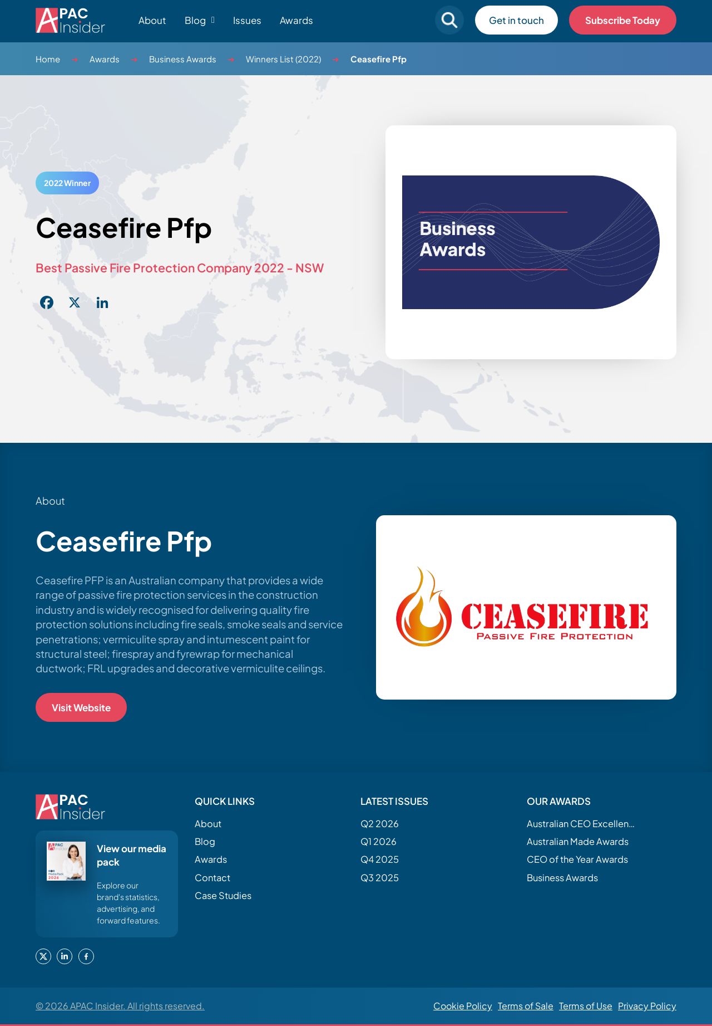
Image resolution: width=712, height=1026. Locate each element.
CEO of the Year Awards (577, 859)
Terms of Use (585, 1006)
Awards (296, 20)
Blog (205, 841)
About (152, 20)
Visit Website (81, 707)
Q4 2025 (379, 859)
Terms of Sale (525, 1006)
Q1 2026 (378, 841)
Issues (247, 20)
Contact (212, 877)
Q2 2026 (379, 823)
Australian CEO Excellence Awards (582, 823)
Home (48, 58)
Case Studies (223, 895)
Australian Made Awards (578, 841)
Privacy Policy (647, 1006)
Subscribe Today (622, 20)
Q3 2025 (379, 877)
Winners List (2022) (283, 58)
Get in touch (516, 20)
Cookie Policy (462, 1006)
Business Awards (182, 58)
